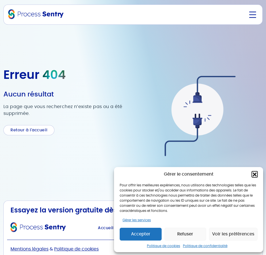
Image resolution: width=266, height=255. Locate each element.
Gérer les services (137, 220)
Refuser (185, 234)
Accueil (106, 228)
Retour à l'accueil (28, 130)
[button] (254, 174)
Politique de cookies (163, 246)
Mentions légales (29, 249)
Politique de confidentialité (205, 246)
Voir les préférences (233, 234)
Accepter (140, 234)
